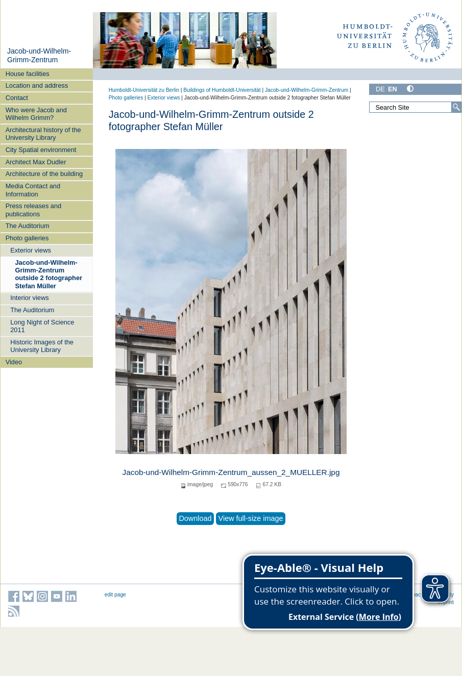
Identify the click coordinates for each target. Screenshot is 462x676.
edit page (115, 594)
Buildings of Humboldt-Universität (221, 90)
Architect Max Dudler (36, 162)
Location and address (37, 85)
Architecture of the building (44, 174)
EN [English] (392, 89)
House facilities (28, 74)
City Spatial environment (41, 150)
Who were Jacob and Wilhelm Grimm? (36, 113)
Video (14, 362)
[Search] (456, 107)
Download (195, 518)
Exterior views (30, 250)
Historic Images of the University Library (42, 346)
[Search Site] (415, 107)
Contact (17, 98)
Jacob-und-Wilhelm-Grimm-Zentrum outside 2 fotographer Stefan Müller (49, 274)
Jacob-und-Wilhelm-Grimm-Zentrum (39, 55)
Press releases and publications (34, 209)
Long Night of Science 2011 (42, 326)
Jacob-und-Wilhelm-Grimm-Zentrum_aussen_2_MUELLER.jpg (231, 472)
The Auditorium (28, 226)
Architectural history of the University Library (43, 133)
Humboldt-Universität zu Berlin (144, 90)
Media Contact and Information (33, 189)
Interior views (29, 298)
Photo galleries (27, 238)
